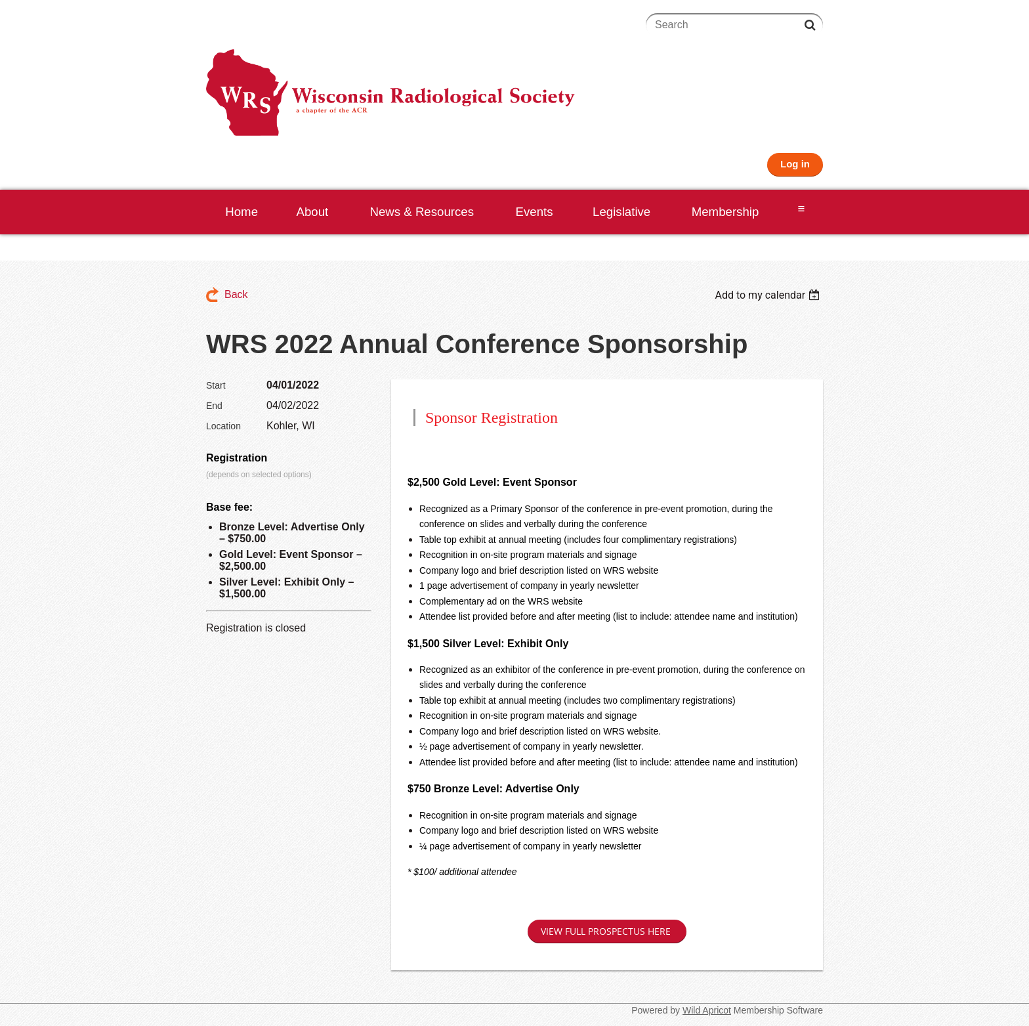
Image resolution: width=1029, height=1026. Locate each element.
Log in (795, 163)
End (214, 405)
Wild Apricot (706, 1010)
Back (236, 294)
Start (216, 385)
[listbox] (769, 295)
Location (223, 426)
